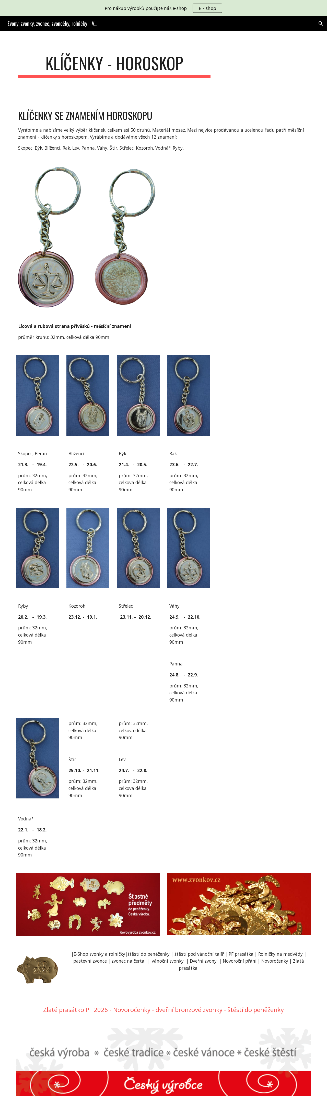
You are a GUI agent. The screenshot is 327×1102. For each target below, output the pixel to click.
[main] (114, 65)
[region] (163, 8)
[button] (321, 23)
